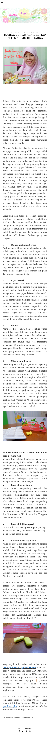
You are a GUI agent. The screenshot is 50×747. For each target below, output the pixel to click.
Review (28, 728)
